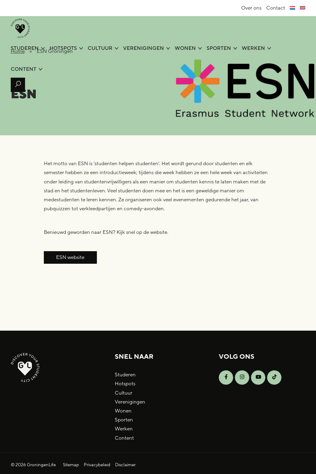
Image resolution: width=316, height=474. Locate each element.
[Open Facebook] (226, 377)
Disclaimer (125, 465)
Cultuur (100, 48)
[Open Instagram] (242, 377)
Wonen (185, 48)
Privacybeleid (97, 465)
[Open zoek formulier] (18, 85)
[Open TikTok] (274, 377)
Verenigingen (143, 48)
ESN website (70, 257)
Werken (253, 48)
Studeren (25, 48)
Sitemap (71, 465)
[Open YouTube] (258, 377)
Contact (275, 7)
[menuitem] (292, 8)
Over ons (251, 7)
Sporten (219, 48)
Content (23, 69)
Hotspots (63, 48)
